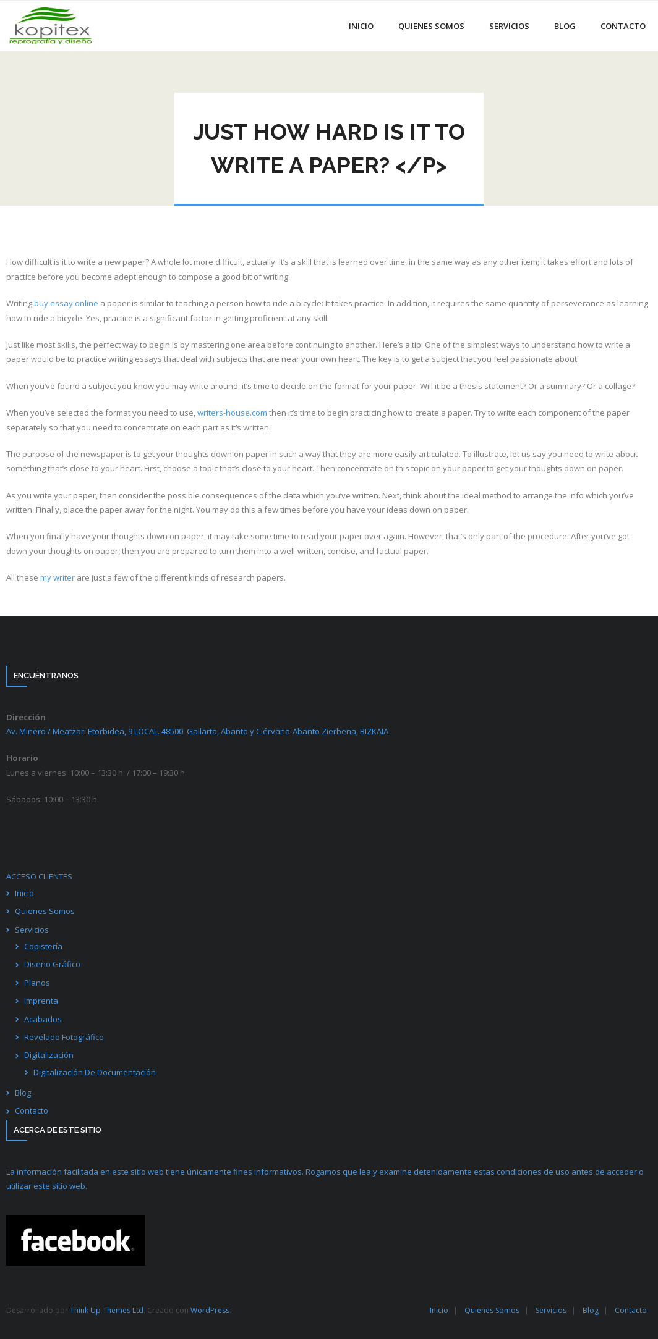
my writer (57, 577)
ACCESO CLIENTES (39, 876)
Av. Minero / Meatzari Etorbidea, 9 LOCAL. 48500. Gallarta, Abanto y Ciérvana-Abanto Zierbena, (197, 731)
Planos (37, 982)
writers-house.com (232, 412)
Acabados (43, 1019)
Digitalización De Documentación (94, 1072)
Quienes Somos (45, 911)
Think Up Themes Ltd (106, 1310)
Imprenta (41, 1000)
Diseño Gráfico (52, 964)
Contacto (31, 1110)
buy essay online (66, 303)
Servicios (32, 929)
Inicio (24, 893)
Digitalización (49, 1054)
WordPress (209, 1310)
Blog (23, 1092)
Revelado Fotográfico (64, 1037)
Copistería (43, 946)
